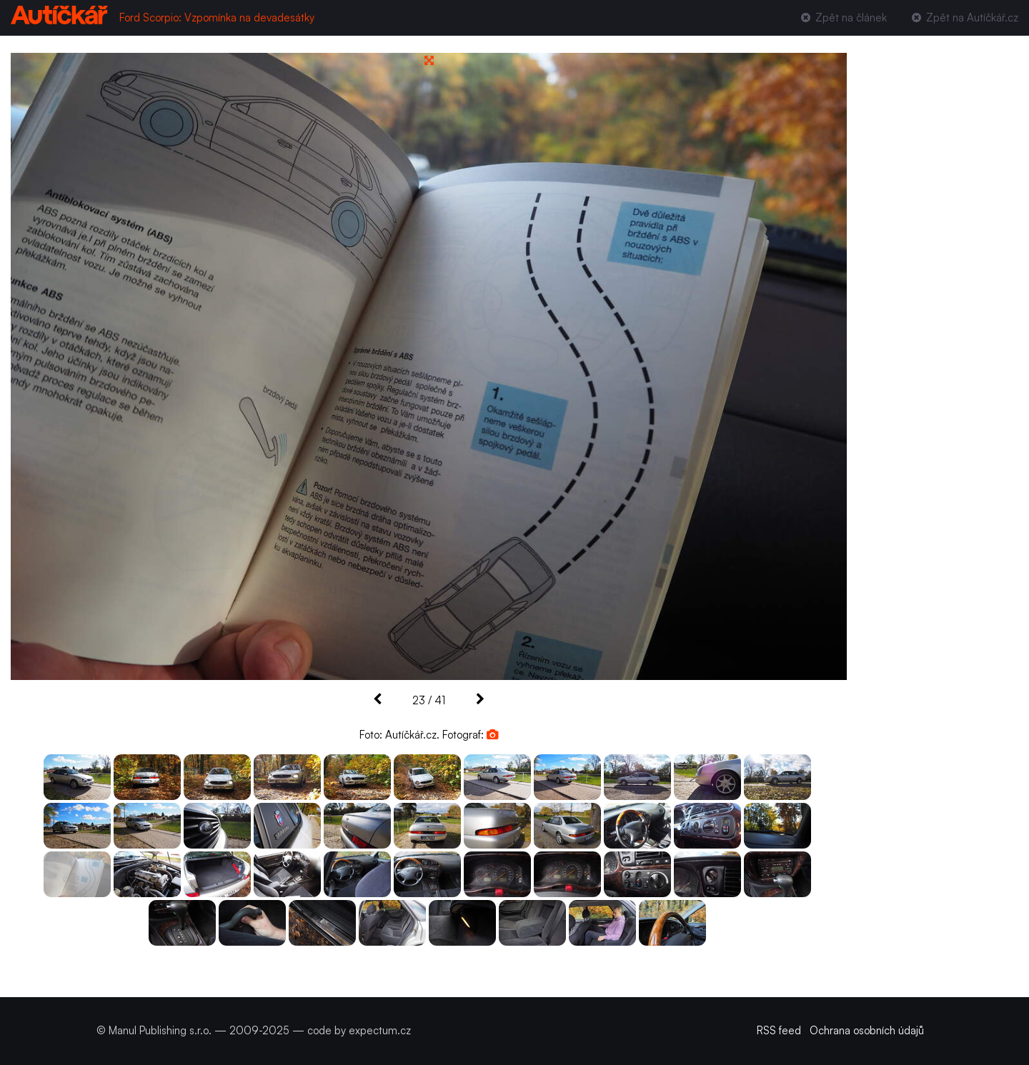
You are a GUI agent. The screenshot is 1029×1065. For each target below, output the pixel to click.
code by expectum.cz (359, 1030)
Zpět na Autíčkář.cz (964, 17)
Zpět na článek (842, 17)
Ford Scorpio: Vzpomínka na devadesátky (216, 17)
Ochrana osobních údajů (867, 1030)
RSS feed (779, 1030)
